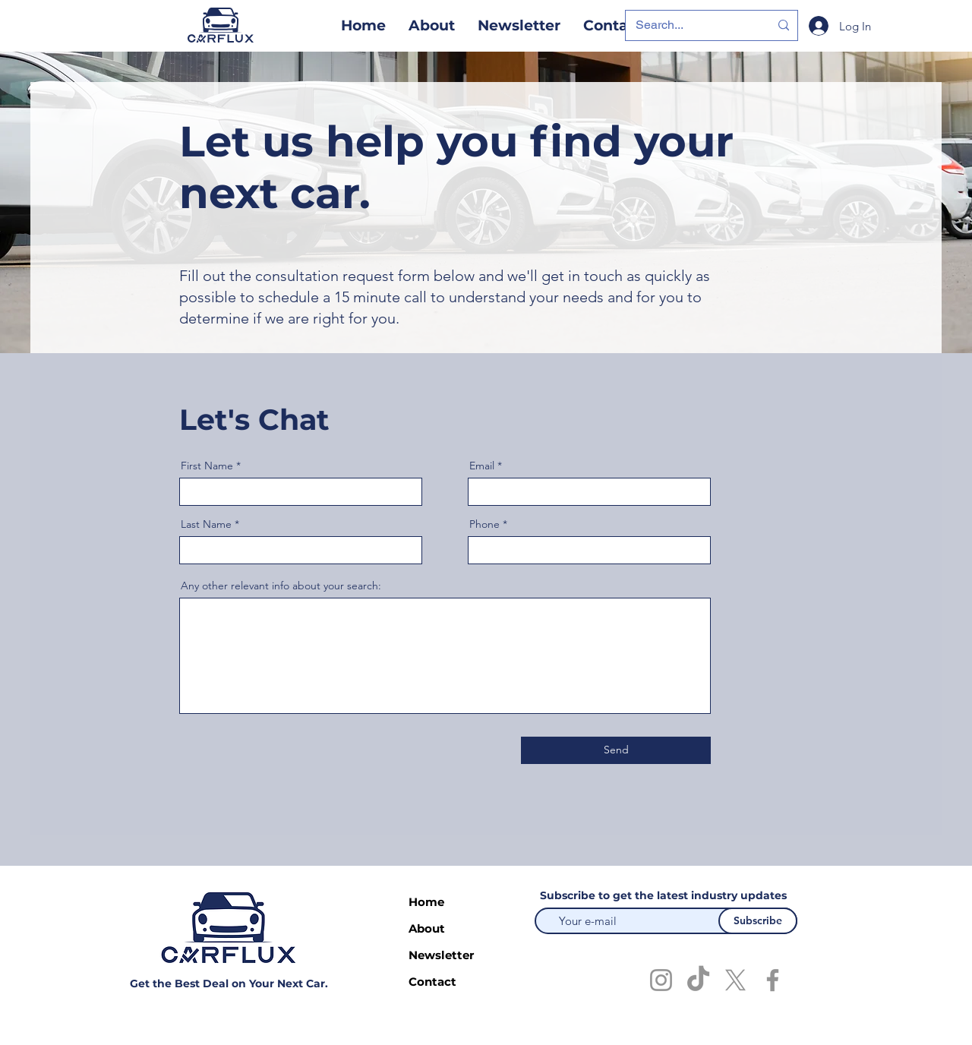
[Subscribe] (757, 921)
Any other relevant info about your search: (281, 585)
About (427, 928)
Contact (432, 981)
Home (426, 902)
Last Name (206, 524)
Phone (484, 524)
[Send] (616, 750)
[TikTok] (698, 980)
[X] (735, 980)
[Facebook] (772, 980)
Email (481, 465)
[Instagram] (661, 980)
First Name (207, 465)
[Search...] (691, 25)
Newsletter (441, 955)
